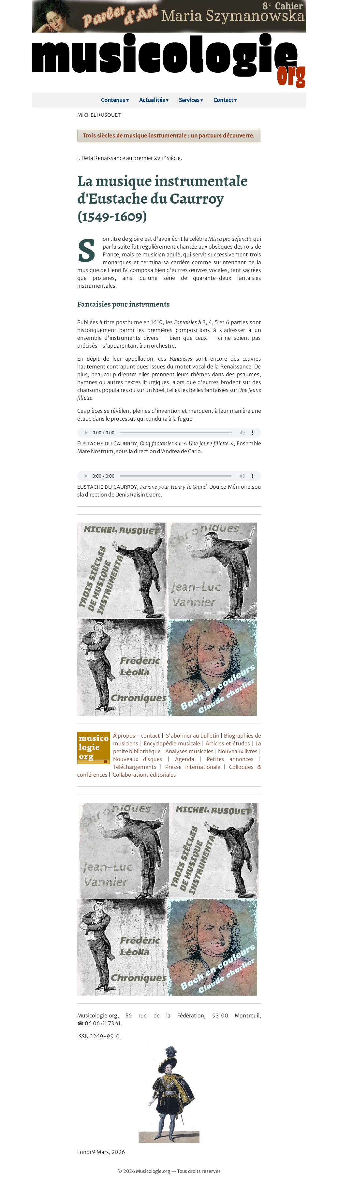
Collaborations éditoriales (144, 774)
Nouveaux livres (238, 751)
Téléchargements (134, 767)
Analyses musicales (189, 751)
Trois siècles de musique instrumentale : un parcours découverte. (169, 135)
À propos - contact (137, 735)
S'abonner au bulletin (192, 735)
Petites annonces (232, 759)
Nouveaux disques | (144, 759)
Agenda (187, 759)
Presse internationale (192, 767)
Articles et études (228, 743)
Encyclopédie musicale (172, 743)
